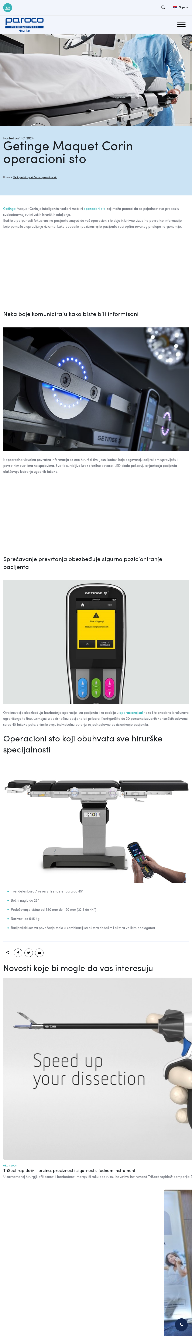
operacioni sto (95, 209)
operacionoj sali (131, 713)
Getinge (9, 209)
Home (6, 177)
